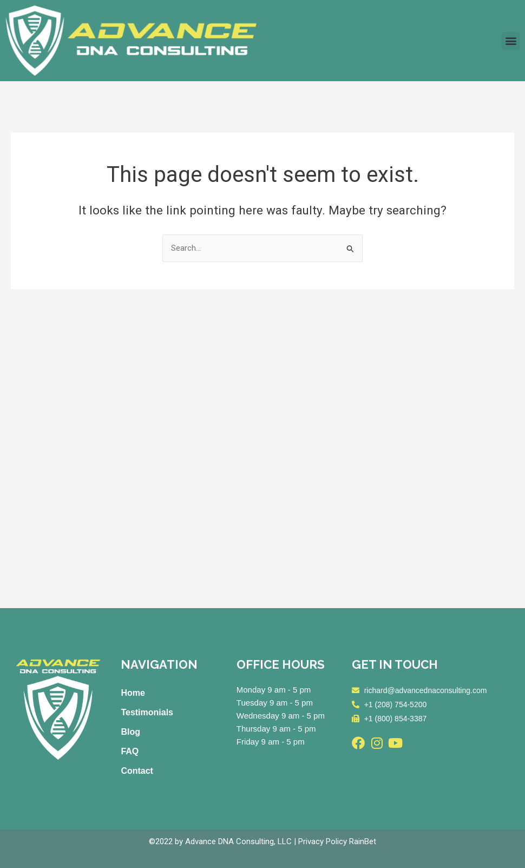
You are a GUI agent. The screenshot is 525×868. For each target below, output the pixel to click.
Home (133, 692)
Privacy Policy (322, 841)
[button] (511, 41)
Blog (130, 731)
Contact (137, 770)
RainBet (362, 841)
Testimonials (147, 712)
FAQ (130, 751)
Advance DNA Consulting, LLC (238, 841)
